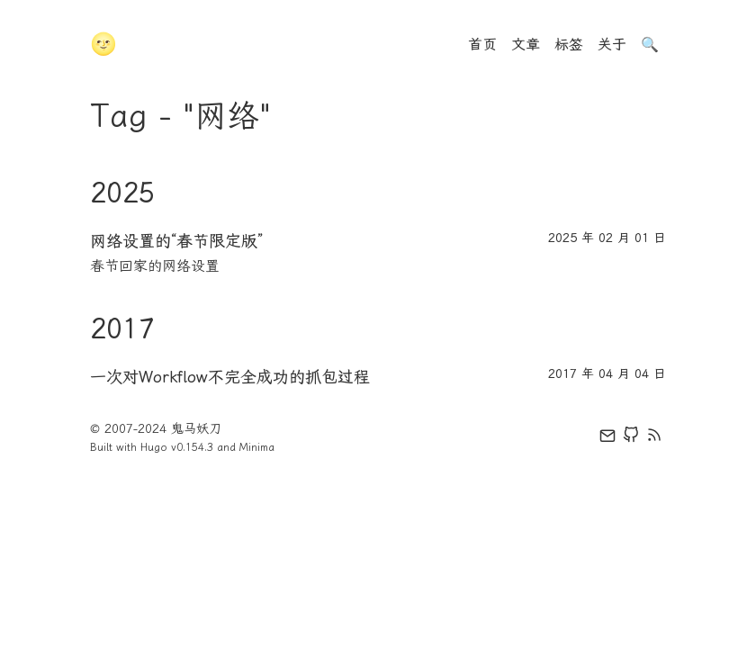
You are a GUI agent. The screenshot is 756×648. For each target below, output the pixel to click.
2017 (122, 328)
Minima (256, 447)
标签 (568, 44)
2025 (122, 192)
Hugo (153, 447)
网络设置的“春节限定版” (176, 241)
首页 (482, 44)
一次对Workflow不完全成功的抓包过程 (230, 377)
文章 (525, 44)
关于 (612, 44)
